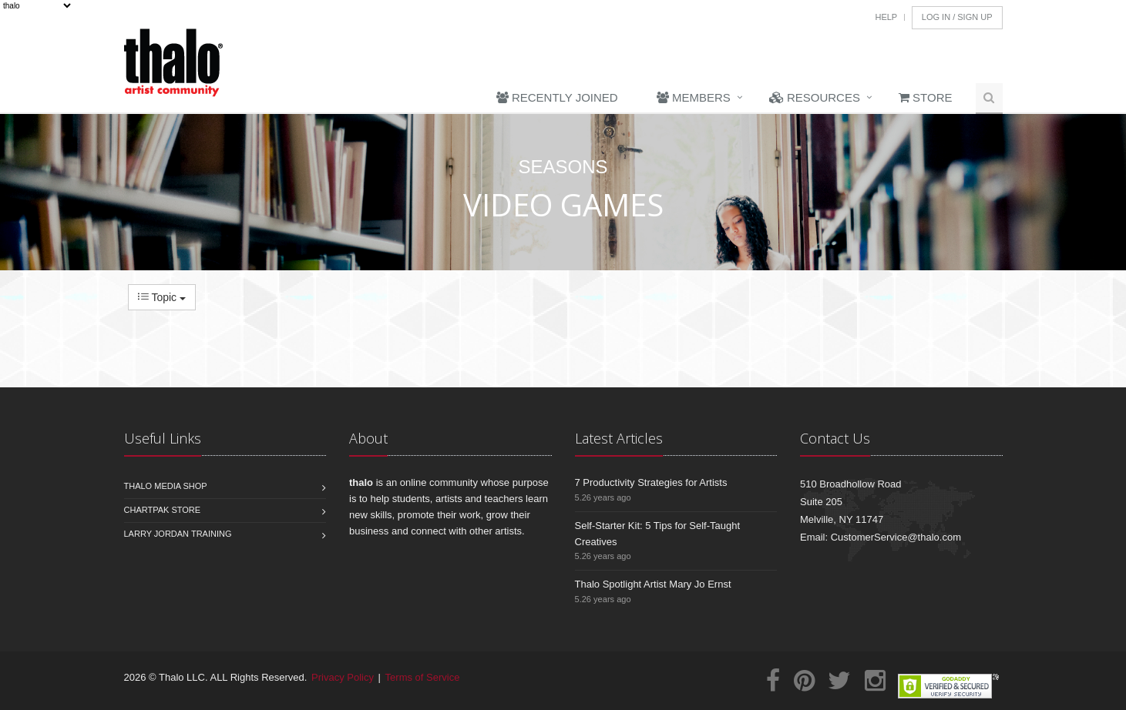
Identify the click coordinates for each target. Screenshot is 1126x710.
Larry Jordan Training (178, 533)
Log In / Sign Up (957, 17)
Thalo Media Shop (165, 486)
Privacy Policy (342, 677)
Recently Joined (557, 97)
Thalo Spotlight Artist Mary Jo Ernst (653, 584)
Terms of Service (422, 677)
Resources (814, 97)
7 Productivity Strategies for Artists (651, 482)
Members (694, 97)
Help (886, 17)
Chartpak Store (162, 509)
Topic (162, 297)
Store (926, 97)
